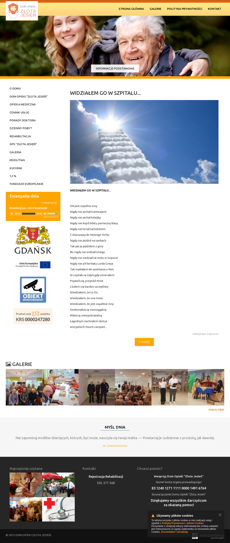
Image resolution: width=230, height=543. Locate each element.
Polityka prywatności (184, 8)
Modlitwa (17, 160)
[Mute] (45, 213)
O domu (15, 88)
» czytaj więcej (49, 202)
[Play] (12, 213)
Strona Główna (131, 8)
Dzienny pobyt (21, 128)
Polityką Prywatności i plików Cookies (183, 523)
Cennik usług (19, 112)
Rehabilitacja (20, 136)
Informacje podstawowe (115, 68)
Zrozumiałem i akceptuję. (174, 532)
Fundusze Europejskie (26, 183)
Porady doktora (23, 120)
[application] (34, 214)
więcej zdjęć (216, 409)
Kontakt (214, 8)
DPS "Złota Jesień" (23, 144)
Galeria (15, 152)
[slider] (28, 214)
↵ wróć (144, 342)
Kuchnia (16, 168)
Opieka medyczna (23, 104)
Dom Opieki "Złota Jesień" (29, 96)
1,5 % (13, 176)
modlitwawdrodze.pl (51, 217)
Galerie (155, 8)
